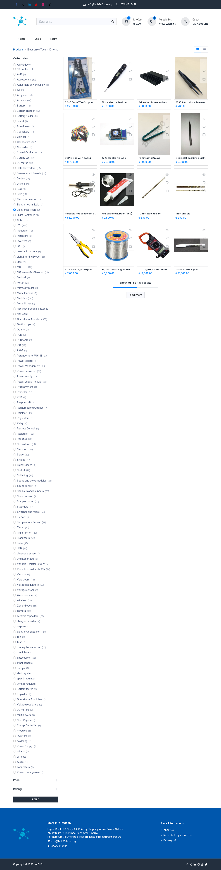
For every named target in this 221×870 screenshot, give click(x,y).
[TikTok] (49, 4)
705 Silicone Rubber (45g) (117, 214)
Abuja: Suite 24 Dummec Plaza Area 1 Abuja (72, 833)
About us (168, 830)
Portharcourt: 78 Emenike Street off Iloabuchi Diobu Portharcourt (84, 836)
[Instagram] (43, 4)
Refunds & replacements (177, 835)
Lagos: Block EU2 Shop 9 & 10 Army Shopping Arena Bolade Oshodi (85, 829)
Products (18, 49)
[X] (22, 4)
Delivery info (170, 840)
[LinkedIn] (29, 4)
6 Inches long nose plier (80, 270)
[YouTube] (36, 4)
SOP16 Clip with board (79, 158)
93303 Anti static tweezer (190, 102)
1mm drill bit (183, 214)
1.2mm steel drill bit (151, 214)
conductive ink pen (187, 270)
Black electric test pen (116, 102)
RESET (35, 799)
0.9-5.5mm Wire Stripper (80, 102)
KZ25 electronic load (115, 158)
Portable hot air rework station (80, 214)
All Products (24, 64)
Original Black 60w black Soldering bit (190, 158)
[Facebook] (16, 4)
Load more (135, 296)
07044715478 (128, 4)
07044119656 (59, 846)
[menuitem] (21, 39)
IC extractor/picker (151, 158)
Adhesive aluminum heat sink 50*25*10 (154, 102)
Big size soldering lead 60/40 (117, 270)
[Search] (112, 21)
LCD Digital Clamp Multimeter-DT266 (154, 270)
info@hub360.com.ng (63, 841)
